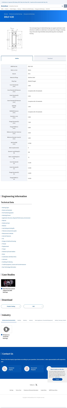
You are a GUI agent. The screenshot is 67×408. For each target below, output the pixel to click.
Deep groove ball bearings (40, 8)
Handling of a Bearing (7, 262)
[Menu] (65, 6)
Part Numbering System (7, 212)
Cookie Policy (43, 390)
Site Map (11, 390)
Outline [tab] (17, 58)
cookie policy (57, 376)
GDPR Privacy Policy (53, 390)
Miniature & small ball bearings (27, 8)
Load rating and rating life (8, 228)
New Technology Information (9, 267)
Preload (4, 244)
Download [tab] (50, 58)
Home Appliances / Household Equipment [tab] (44, 320)
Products (6, 8)
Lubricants (4, 259)
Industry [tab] (31, 320)
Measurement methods (7, 233)
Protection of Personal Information (31, 390)
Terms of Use (18, 390)
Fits (3, 238)
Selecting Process (6, 215)
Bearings (19, 8)
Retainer (4, 225)
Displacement (5, 246)
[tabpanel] (33, 123)
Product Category (13, 8)
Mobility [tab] (19, 320)
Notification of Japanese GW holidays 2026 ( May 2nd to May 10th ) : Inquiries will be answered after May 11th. (25, 2)
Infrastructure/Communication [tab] (8, 320)
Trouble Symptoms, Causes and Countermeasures (14, 264)
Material (4, 220)
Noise (3, 254)
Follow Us (33, 385)
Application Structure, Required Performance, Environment (16, 218)
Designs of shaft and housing (9, 241)
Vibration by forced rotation (8, 251)
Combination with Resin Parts (9, 256)
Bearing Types (5, 207)
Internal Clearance (6, 236)
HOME (2, 8)
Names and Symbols (7, 210)
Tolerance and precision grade (9, 231)
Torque (4, 249)
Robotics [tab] (25, 320)
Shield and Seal (6, 223)
